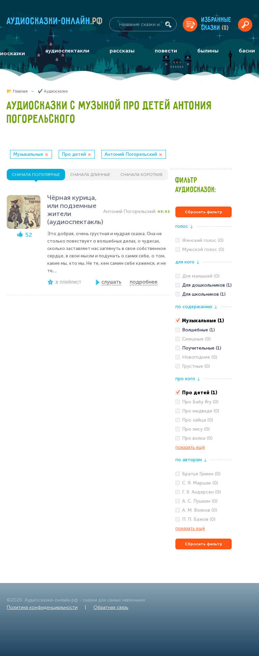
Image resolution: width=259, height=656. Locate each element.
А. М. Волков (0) (199, 510)
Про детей (74, 154)
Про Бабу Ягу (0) (200, 402)
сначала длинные (90, 174)
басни (247, 50)
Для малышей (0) (201, 276)
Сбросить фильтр (203, 212)
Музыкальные (28, 154)
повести (166, 50)
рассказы (122, 50)
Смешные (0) (196, 339)
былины (208, 50)
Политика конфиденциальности (42, 607)
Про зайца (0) (197, 420)
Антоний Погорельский (131, 154)
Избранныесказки (216, 24)
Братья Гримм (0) (201, 474)
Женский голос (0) (203, 240)
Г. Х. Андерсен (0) (201, 492)
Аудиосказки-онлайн (55, 22)
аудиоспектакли (67, 50)
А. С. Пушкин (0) (200, 501)
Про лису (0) (196, 429)
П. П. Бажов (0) (198, 519)
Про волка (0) (197, 438)
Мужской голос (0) (203, 249)
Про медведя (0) (200, 411)
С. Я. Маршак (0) (200, 483)
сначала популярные (36, 174)
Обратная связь (110, 607)
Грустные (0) (196, 366)
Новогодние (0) (199, 357)
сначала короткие (141, 174)
